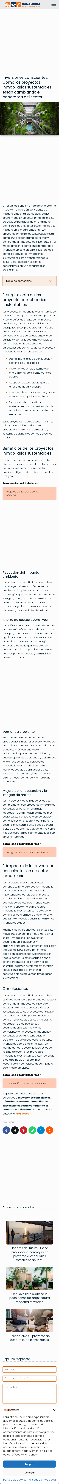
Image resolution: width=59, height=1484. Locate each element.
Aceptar (29, 1464)
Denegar (30, 1472)
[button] (54, 1410)
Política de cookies (14, 1479)
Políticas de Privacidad (42, 1479)
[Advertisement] (29, 41)
